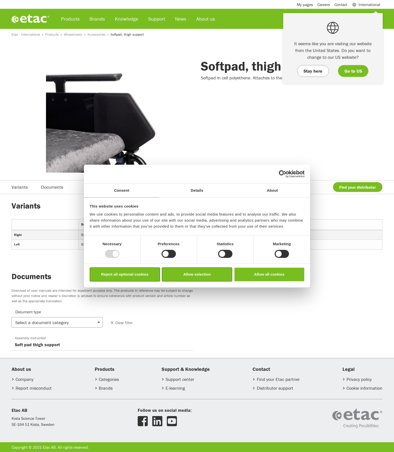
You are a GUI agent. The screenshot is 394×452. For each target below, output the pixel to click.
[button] (57, 322)
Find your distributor (357, 187)
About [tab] (272, 190)
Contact (340, 4)
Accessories (96, 34)
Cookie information (364, 388)
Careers (323, 4)
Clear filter (121, 322)
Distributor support (275, 388)
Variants (20, 187)
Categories (109, 379)
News (180, 19)
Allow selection (197, 274)
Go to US (353, 71)
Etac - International (26, 34)
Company (24, 379)
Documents (52, 187)
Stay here (313, 71)
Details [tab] (197, 190)
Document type (28, 311)
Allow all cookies (269, 274)
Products (52, 34)
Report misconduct (34, 388)
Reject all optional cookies (124, 274)
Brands (106, 388)
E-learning (175, 388)
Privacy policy (359, 379)
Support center (180, 379)
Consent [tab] (121, 190)
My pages (305, 4)
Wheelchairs (73, 34)
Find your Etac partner (278, 379)
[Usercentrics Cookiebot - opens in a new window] (283, 174)
